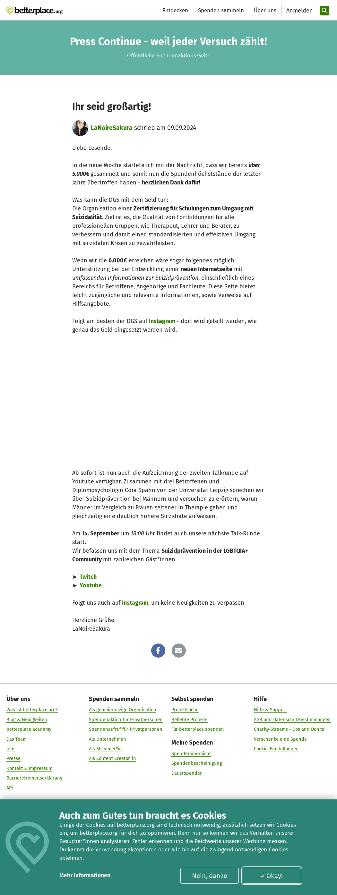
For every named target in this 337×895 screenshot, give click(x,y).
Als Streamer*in (105, 748)
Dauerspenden (187, 773)
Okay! (271, 876)
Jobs (10, 748)
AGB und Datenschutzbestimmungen (292, 719)
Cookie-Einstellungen (276, 748)
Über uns (265, 10)
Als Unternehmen (107, 739)
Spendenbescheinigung (196, 763)
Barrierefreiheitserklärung (34, 777)
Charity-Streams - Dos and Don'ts (289, 729)
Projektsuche (184, 709)
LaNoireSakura (112, 128)
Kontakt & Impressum (29, 768)
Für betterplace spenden (197, 729)
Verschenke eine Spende (280, 739)
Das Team (16, 739)
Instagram (162, 321)
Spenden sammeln (221, 10)
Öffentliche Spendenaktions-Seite (168, 55)
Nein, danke (209, 876)
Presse (13, 758)
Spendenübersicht (191, 753)
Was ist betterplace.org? (32, 709)
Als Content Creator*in (112, 758)
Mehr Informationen (84, 875)
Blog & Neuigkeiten (26, 719)
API (9, 787)
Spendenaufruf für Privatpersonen (125, 729)
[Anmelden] (298, 10)
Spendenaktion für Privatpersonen (126, 719)
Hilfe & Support (270, 709)
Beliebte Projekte (189, 719)
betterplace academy (28, 729)
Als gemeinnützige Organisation (122, 709)
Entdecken (175, 10)
